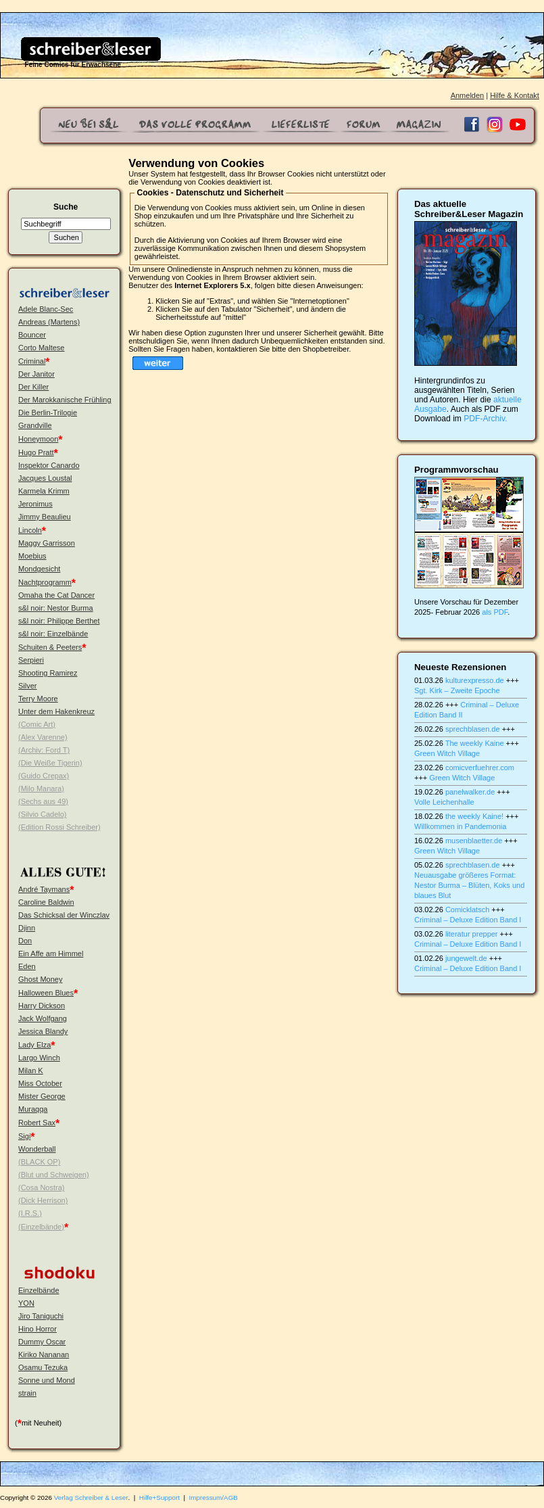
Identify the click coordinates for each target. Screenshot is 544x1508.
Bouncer (32, 335)
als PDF (495, 612)
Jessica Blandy (43, 1031)
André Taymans (44, 889)
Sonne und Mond (46, 1380)
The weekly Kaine (474, 743)
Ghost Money (40, 979)
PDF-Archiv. (485, 418)
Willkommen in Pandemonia (460, 826)
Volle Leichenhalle (444, 802)
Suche (65, 207)
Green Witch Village (447, 753)
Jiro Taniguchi (41, 1316)
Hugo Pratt (36, 452)
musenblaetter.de (473, 841)
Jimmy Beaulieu (44, 517)
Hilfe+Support (159, 1497)
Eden (27, 966)
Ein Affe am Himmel (50, 953)
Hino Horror (37, 1329)
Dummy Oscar (42, 1342)
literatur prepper (471, 934)
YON (26, 1303)
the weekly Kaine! (474, 816)
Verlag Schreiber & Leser (91, 1497)
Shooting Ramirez (47, 673)
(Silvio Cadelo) (42, 814)
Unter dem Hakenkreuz (56, 711)
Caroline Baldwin (46, 902)
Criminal (31, 361)
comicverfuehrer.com (479, 767)
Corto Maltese (41, 348)
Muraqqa (32, 1109)
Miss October (40, 1083)
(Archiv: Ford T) (44, 750)
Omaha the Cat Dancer (56, 595)
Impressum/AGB (213, 1497)
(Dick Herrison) (43, 1200)
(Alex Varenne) (43, 737)
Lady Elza (34, 1045)
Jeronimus (35, 504)
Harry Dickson (41, 1006)
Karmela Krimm (44, 491)
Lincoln (30, 530)
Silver (27, 686)
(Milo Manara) (41, 788)
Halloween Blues (46, 993)
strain (27, 1393)
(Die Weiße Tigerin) (50, 763)
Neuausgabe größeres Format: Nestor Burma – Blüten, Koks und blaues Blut (469, 885)
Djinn (26, 928)
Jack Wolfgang (42, 1018)
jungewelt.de (466, 958)
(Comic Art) (36, 724)
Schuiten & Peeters (50, 647)
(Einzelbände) (41, 1227)
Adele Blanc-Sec (45, 309)
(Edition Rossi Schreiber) (59, 827)
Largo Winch (39, 1058)
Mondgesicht (39, 569)
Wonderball (36, 1149)
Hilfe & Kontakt (514, 95)
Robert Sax (36, 1122)
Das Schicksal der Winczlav (63, 915)
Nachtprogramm (45, 582)
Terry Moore (38, 698)
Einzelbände (38, 1290)
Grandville (35, 425)
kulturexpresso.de (474, 680)
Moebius (32, 556)
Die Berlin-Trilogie (47, 412)
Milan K (30, 1070)
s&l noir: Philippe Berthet (58, 621)
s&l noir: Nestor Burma (55, 608)
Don (25, 941)
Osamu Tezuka (43, 1367)
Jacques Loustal (45, 478)
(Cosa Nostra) (41, 1187)
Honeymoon (38, 439)
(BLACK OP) (39, 1162)
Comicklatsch (467, 909)
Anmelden (468, 95)
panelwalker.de (470, 792)
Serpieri (31, 660)
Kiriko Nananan (43, 1354)
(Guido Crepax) (43, 776)
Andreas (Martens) (49, 322)
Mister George (42, 1096)
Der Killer (33, 387)
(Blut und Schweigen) (53, 1175)
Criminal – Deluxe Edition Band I (467, 920)
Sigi (24, 1136)
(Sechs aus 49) (43, 801)
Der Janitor (36, 374)
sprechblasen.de (472, 729)
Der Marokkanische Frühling (65, 400)
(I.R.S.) (30, 1213)
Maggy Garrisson (46, 543)
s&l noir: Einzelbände (53, 634)
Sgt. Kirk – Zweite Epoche (457, 690)
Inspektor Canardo (49, 465)
